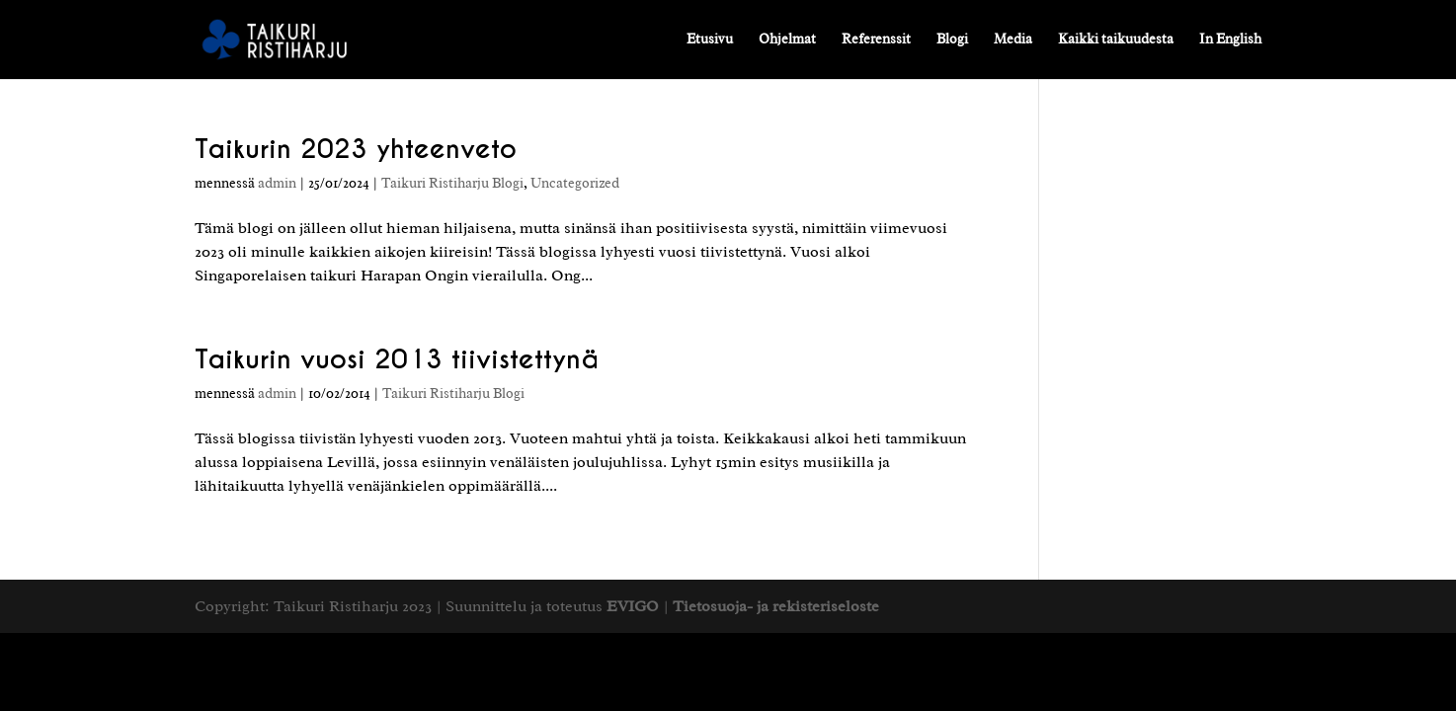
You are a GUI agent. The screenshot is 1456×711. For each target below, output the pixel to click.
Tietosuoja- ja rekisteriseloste (776, 606)
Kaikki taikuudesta (1115, 40)
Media (1013, 40)
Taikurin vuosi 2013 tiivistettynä (397, 359)
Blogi (952, 40)
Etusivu (710, 40)
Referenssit (876, 40)
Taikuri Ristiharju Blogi (452, 183)
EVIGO (633, 606)
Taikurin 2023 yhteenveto (356, 148)
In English (1230, 40)
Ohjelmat (787, 40)
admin (277, 183)
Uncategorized (574, 183)
